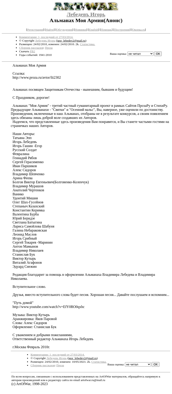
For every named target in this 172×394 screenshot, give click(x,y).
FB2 (32, 51)
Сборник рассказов (31, 47)
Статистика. (87, 44)
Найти (50, 29)
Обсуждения (64, 29)
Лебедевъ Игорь (86, 14)
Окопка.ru (138, 29)
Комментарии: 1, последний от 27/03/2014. (46, 37)
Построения (121, 29)
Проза (49, 47)
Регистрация (35, 29)
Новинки (80, 29)
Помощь (106, 29)
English (93, 29)
